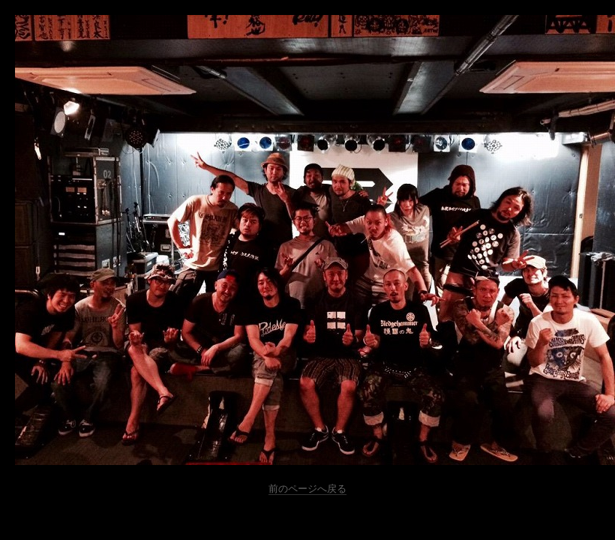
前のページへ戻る (307, 488)
